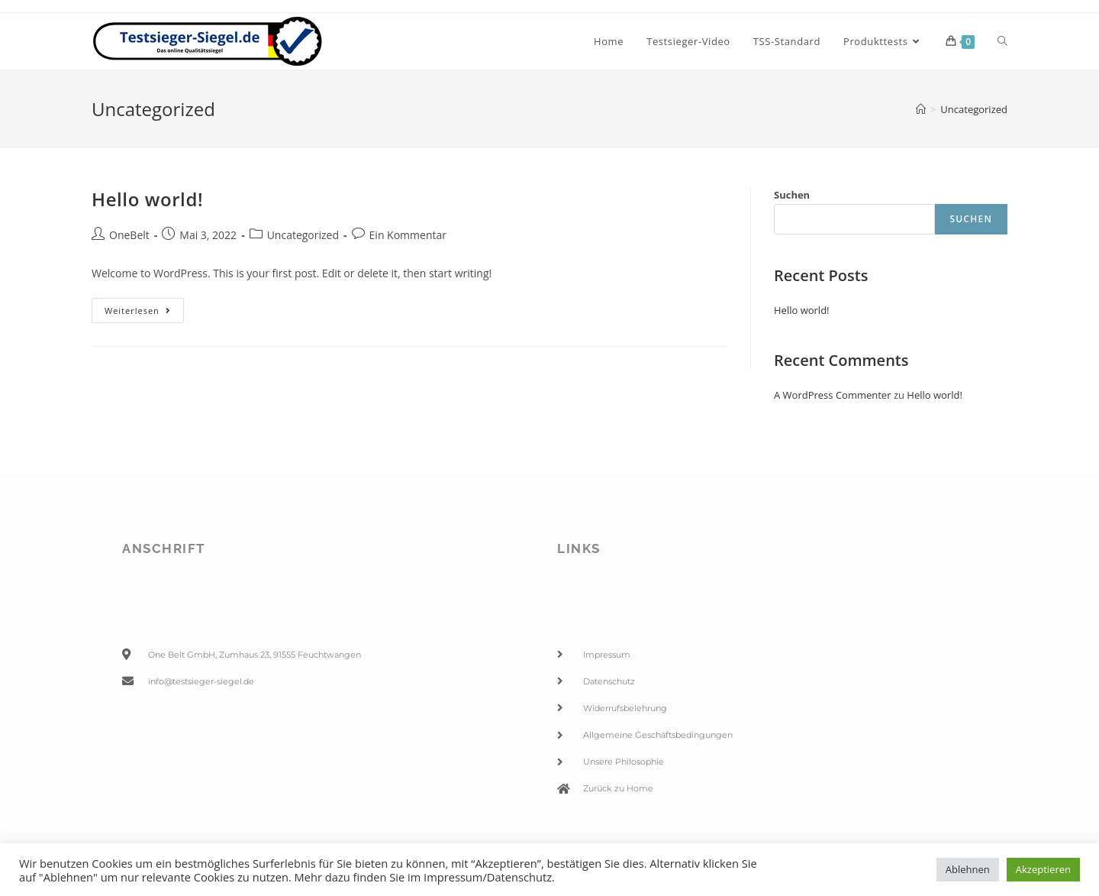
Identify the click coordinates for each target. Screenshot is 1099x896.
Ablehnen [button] (968, 869)
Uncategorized (303, 235)
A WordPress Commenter (832, 395)
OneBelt (129, 235)
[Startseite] (921, 109)
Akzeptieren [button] (1043, 869)
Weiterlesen (144, 307)
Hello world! (147, 199)
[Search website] (1002, 41)
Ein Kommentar (407, 235)
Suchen (792, 195)
